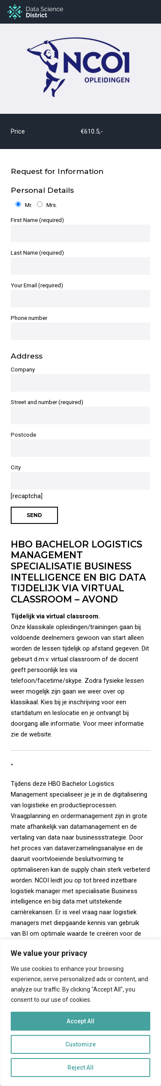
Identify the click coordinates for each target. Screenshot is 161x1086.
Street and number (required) (80, 411)
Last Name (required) (80, 262)
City (80, 477)
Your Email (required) (80, 294)
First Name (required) (80, 229)
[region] (80, 1012)
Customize (80, 1044)
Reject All (80, 1067)
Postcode (80, 444)
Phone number (80, 327)
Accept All (80, 1021)
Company (80, 379)
